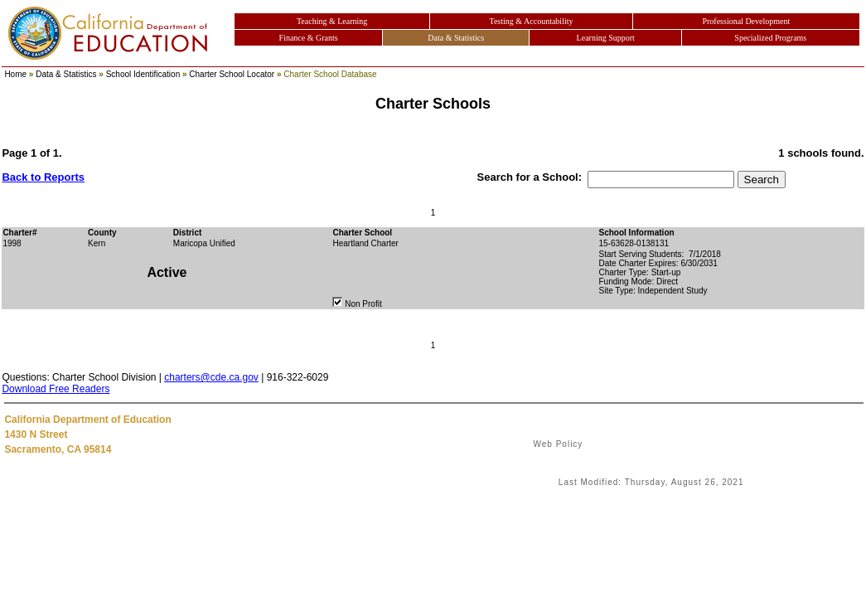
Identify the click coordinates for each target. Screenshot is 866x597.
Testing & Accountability (531, 21)
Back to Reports (43, 177)
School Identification (143, 74)
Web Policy (558, 444)
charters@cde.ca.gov (211, 377)
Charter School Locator (231, 74)
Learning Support (606, 37)
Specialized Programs (770, 37)
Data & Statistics (456, 37)
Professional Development (746, 21)
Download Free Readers (55, 389)
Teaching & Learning (332, 21)
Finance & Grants (308, 37)
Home (15, 74)
